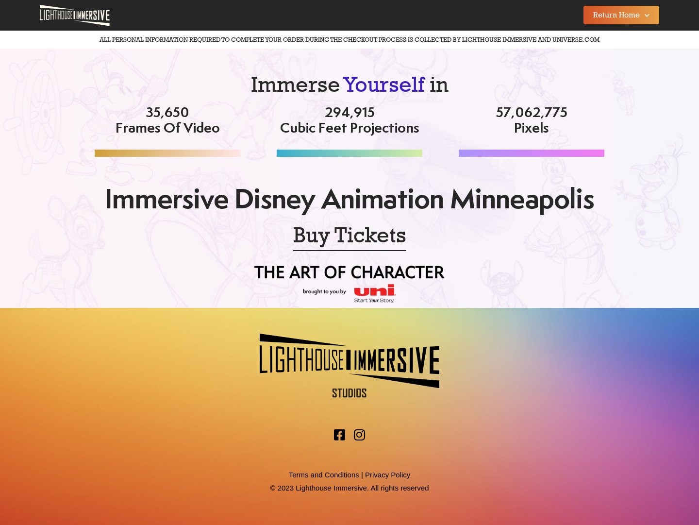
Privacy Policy (387, 475)
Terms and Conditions (324, 475)
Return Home (621, 15)
